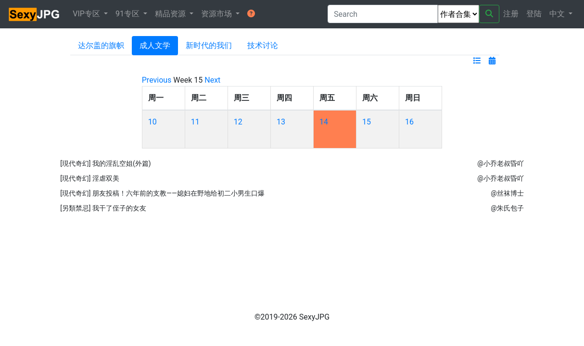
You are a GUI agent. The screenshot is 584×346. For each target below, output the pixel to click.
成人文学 (155, 45)
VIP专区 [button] (87, 13)
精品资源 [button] (171, 13)
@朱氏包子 (507, 208)
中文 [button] (558, 13)
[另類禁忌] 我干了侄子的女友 (103, 208)
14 (323, 121)
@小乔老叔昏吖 (500, 163)
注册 (511, 13)
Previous (157, 80)
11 (195, 121)
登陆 (534, 13)
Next (212, 80)
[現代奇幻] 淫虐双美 (89, 178)
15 (366, 121)
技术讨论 (262, 45)
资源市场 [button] (217, 13)
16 (409, 121)
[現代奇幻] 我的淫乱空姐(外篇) (105, 163)
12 (238, 121)
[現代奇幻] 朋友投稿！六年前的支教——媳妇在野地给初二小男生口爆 (162, 193)
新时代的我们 (209, 45)
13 (281, 121)
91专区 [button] (128, 13)
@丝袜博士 (507, 193)
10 (152, 121)
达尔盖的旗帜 (101, 45)
